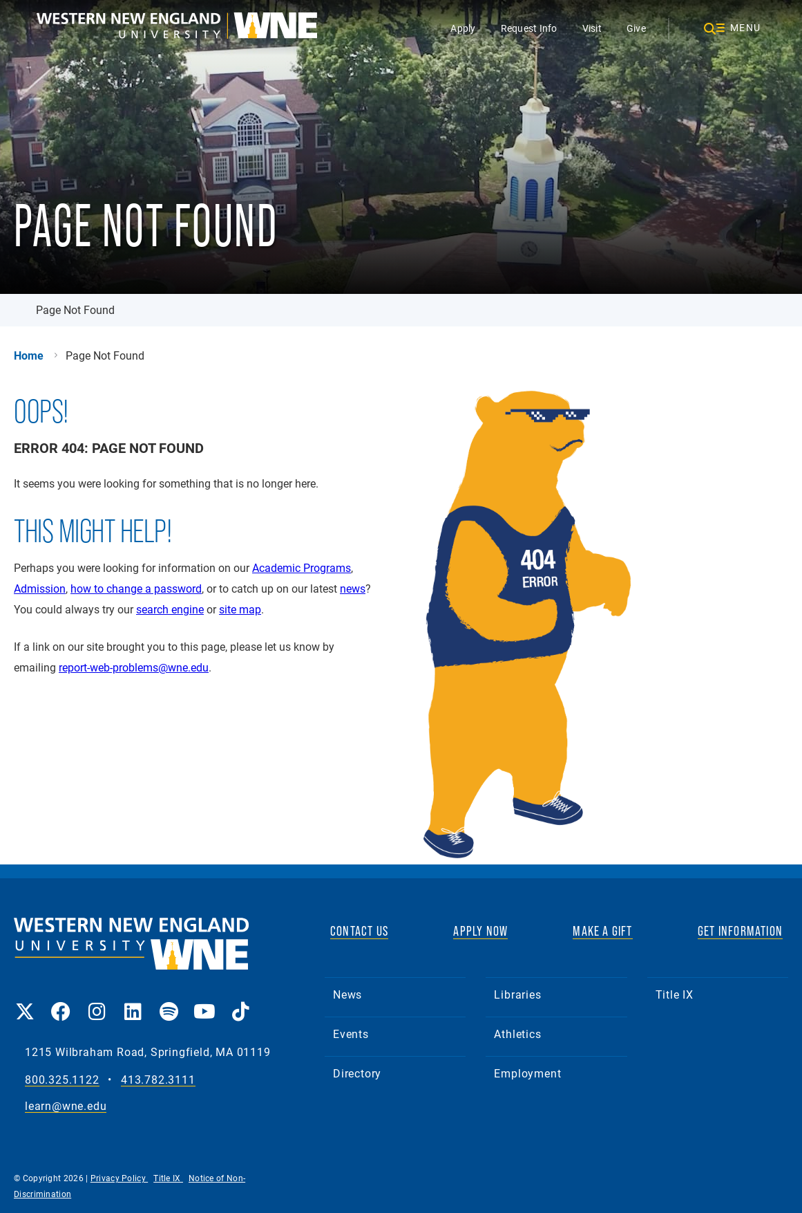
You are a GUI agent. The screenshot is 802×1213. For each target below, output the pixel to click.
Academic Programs (301, 567)
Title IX (675, 994)
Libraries (517, 994)
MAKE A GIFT (602, 930)
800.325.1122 (62, 1079)
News (347, 994)
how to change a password (136, 588)
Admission (40, 588)
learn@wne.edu (65, 1106)
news (352, 588)
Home (29, 355)
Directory (357, 1073)
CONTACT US (359, 930)
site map (240, 609)
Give (636, 28)
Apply (462, 28)
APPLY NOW (480, 930)
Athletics (517, 1033)
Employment (527, 1073)
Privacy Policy (119, 1177)
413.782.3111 (158, 1079)
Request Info (529, 28)
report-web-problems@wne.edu (134, 667)
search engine (170, 609)
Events (351, 1033)
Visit (592, 28)
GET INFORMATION (740, 930)
